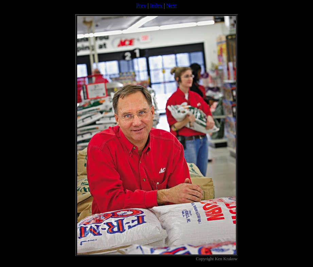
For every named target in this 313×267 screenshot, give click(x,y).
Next (171, 6)
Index (156, 6)
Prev (141, 6)
